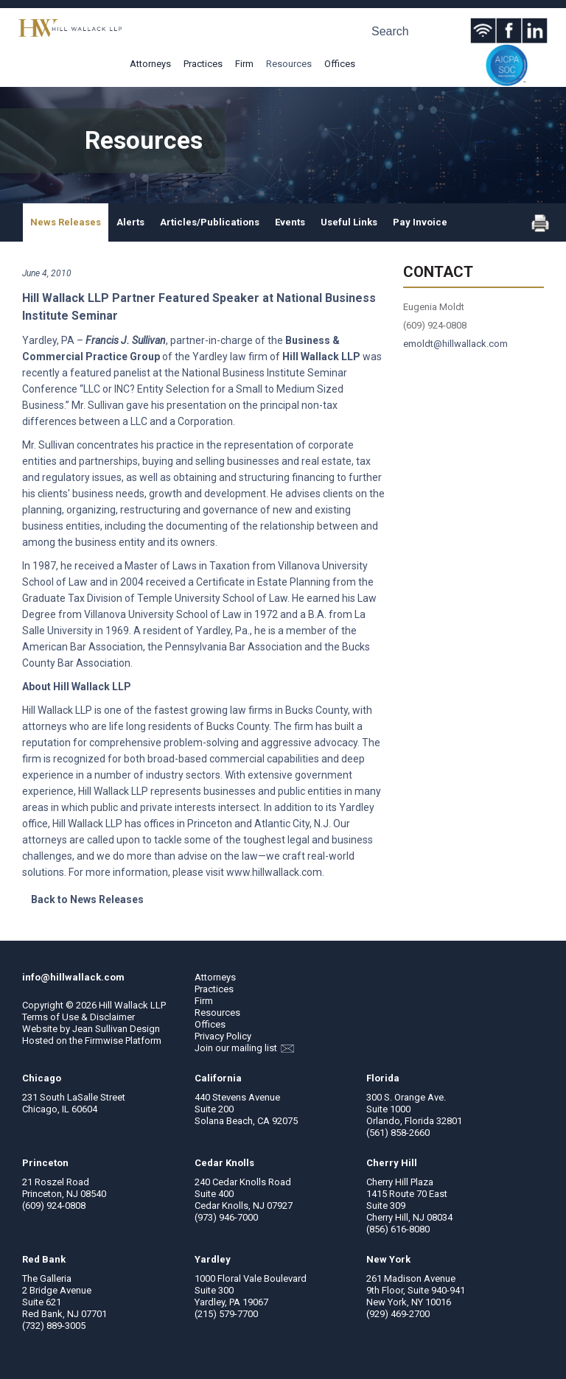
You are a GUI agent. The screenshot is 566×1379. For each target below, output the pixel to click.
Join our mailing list (244, 1047)
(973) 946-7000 (226, 1217)
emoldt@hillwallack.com (455, 343)
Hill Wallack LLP (132, 1005)
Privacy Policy (223, 1036)
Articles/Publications (209, 222)
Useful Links (349, 222)
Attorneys (150, 63)
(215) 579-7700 (226, 1313)
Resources (289, 63)
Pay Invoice (420, 222)
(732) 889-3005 (53, 1325)
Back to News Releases (87, 899)
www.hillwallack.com (274, 872)
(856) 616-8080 (398, 1229)
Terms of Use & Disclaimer (78, 1016)
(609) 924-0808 (53, 1205)
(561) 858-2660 (398, 1132)
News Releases (65, 222)
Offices (339, 63)
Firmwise (104, 1040)
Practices (203, 63)
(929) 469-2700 (398, 1313)
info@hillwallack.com (73, 977)
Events (290, 222)
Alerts (130, 222)
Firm (244, 63)
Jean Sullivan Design (116, 1028)
